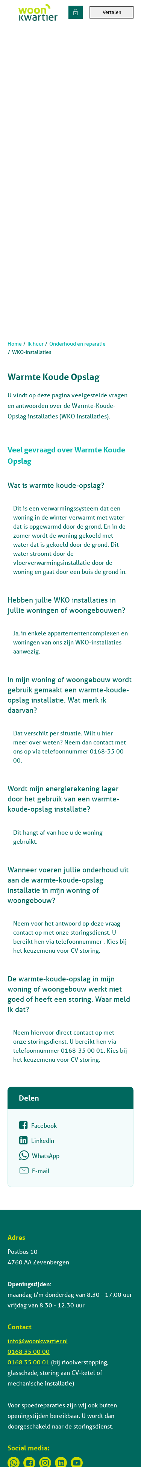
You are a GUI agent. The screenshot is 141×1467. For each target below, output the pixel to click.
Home (15, 343)
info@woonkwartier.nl (38, 1341)
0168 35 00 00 (29, 1351)
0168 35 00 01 (29, 1362)
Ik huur (35, 343)
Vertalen (111, 12)
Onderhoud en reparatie (77, 343)
